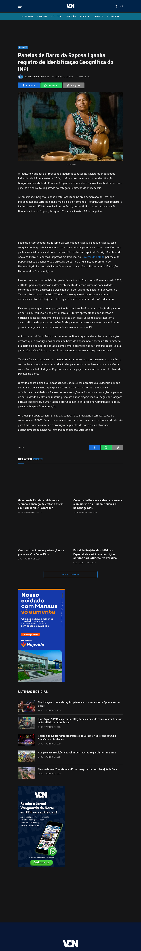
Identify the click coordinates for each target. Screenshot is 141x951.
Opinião (71, 16)
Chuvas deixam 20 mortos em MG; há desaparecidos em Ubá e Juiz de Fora (77, 769)
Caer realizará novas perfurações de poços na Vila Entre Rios (41, 552)
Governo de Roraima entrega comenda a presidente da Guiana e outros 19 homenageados (97, 504)
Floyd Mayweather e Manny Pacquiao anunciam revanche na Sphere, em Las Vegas (79, 704)
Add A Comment (70, 574)
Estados (42, 16)
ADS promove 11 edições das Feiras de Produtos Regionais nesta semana (77, 752)
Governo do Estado (93, 257)
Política (56, 16)
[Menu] (20, 6)
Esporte (98, 16)
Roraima (23, 47)
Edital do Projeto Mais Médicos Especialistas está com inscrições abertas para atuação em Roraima (95, 554)
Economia (113, 16)
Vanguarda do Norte (38, 77)
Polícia (84, 16)
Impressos (27, 16)
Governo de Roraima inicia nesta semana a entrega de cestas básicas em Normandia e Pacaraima (40, 504)
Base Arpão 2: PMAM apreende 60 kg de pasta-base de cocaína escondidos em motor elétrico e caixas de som (80, 720)
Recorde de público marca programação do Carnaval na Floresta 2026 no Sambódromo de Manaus (77, 737)
